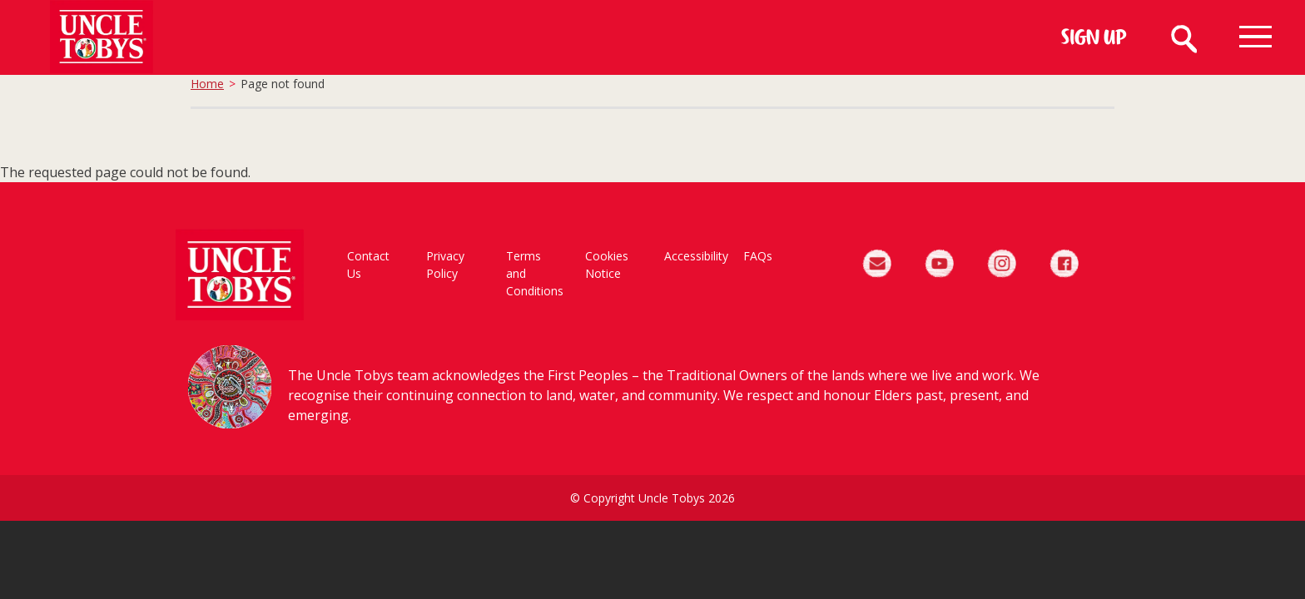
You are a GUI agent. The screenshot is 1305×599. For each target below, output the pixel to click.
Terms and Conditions (534, 273)
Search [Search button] (1183, 36)
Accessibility (695, 256)
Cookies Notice (606, 264)
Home (207, 84)
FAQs (757, 256)
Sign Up (1093, 39)
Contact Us (368, 264)
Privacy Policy (445, 264)
